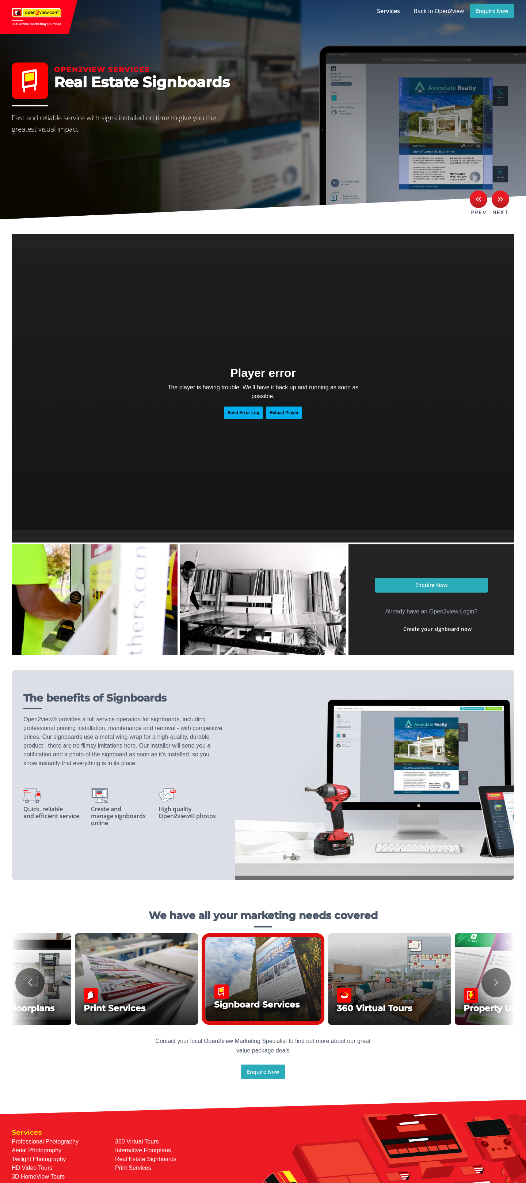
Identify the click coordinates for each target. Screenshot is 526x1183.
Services (388, 11)
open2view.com (38, 17)
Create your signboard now (437, 628)
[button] (30, 982)
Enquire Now (492, 10)
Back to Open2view (438, 11)
